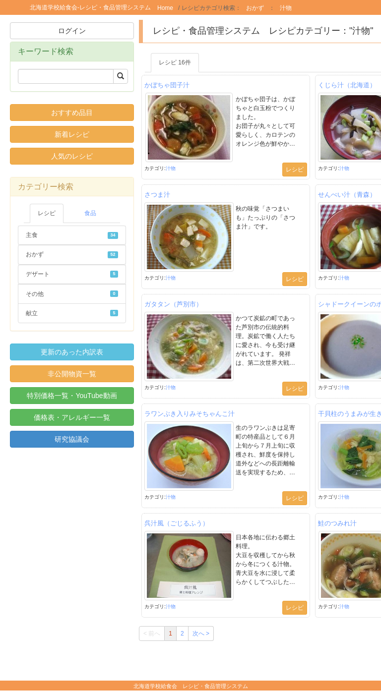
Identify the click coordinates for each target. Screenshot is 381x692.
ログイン (72, 31)
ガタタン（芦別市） (173, 304)
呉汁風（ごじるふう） (176, 523)
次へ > (200, 633)
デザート (72, 274)
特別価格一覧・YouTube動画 (72, 396)
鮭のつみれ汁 (337, 523)
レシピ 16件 (175, 62)
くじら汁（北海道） (347, 85)
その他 (72, 293)
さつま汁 (157, 194)
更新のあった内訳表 (72, 352)
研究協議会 (72, 439)
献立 (72, 313)
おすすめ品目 (72, 112)
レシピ (47, 213)
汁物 (286, 7)
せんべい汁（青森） (347, 194)
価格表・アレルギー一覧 (72, 417)
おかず (255, 7)
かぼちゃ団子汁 (167, 85)
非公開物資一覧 (72, 374)
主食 (72, 234)
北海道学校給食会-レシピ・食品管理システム (90, 7)
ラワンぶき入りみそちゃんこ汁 (189, 413)
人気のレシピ (72, 156)
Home (165, 7)
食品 (90, 213)
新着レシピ (72, 134)
